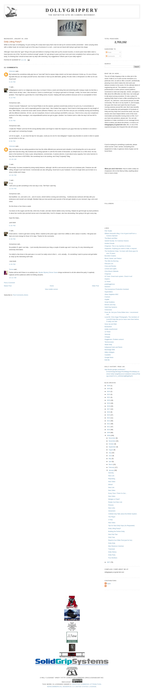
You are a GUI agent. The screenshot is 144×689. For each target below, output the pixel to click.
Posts (108, 52)
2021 (109, 397)
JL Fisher (108, 281)
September (112, 447)
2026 (109, 385)
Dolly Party (111, 555)
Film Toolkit (108, 231)
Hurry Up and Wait (111, 324)
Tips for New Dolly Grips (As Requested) (121, 525)
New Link (111, 476)
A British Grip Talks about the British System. (122, 514)
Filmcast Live (109, 263)
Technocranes (109, 342)
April (110, 461)
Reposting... (112, 478)
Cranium (107, 297)
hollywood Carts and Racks (113, 347)
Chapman (108, 274)
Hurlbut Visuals (109, 243)
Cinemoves (108, 310)
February (112, 467)
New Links (111, 508)
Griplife (107, 299)
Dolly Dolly (111, 543)
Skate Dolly (108, 344)
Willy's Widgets (109, 352)
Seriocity (107, 334)
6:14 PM (12, 98)
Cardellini (108, 355)
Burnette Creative (110, 256)
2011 (109, 426)
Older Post (95, 286)
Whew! (110, 484)
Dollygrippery (72, 10)
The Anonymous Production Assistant (117, 289)
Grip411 (107, 279)
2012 (109, 424)
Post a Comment (9, 282)
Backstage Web (110, 349)
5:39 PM (12, 239)
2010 (109, 429)
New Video (111, 481)
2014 (109, 418)
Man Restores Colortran (116, 546)
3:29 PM (12, 264)
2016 (109, 412)
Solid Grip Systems (111, 307)
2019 (109, 403)
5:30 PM (12, 225)
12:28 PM (12, 175)
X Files (110, 520)
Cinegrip (107, 337)
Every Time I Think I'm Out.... (117, 493)
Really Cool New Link (115, 502)
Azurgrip (108, 583)
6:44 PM (12, 120)
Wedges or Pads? (114, 499)
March (111, 464)
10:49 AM (12, 159)
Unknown (12, 71)
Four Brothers (112, 558)
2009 (109, 432)
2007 (109, 562)
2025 (109, 388)
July (110, 453)
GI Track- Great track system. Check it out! (118, 276)
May (110, 458)
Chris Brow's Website (111, 271)
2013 (109, 421)
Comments (110, 56)
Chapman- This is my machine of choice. (118, 246)
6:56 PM (12, 141)
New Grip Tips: (113, 534)
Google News (109, 357)
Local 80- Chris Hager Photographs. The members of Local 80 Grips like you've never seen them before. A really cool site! (122, 319)
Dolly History (112, 552)
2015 (109, 415)
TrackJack (111, 549)
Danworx (107, 286)
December (112, 438)
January (111, 470)
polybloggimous (110, 284)
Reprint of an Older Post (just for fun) (120, 540)
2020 (109, 400)
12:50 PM (12, 188)
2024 (109, 391)
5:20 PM (12, 82)
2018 (109, 406)
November (112, 441)
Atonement (111, 511)
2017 (109, 409)
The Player (111, 517)
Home (52, 286)
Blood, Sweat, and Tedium (113, 258)
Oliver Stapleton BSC (111, 294)
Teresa (11, 269)
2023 (109, 394)
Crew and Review (110, 266)
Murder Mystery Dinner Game (48, 272)
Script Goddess (110, 302)
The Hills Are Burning (111, 261)
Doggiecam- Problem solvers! (114, 339)
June (110, 455)
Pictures (111, 505)
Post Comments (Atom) (20, 295)
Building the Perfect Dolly (116, 531)
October (111, 444)
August (111, 450)
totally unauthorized (111, 329)
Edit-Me (107, 360)
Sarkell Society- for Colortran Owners (117, 241)
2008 (109, 435)
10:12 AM (12, 278)
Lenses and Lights (111, 269)
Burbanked (108, 326)
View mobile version (51, 289)
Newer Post (7, 286)
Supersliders (109, 292)
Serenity (111, 473)
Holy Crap (111, 537)
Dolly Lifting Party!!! (114, 528)
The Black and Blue (111, 238)
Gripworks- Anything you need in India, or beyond (121, 248)
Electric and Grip (110, 304)
